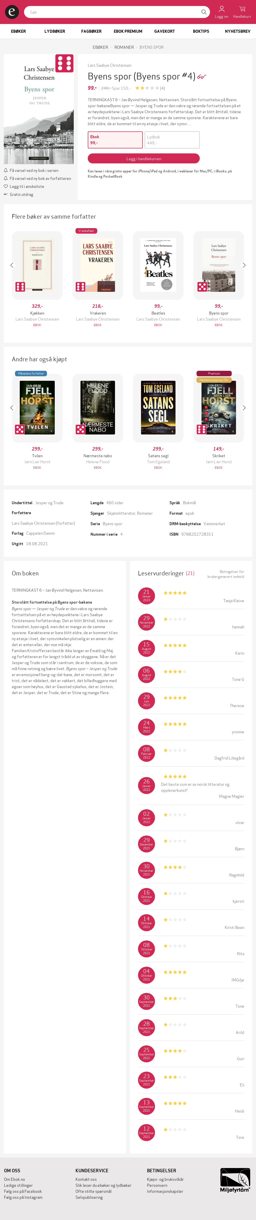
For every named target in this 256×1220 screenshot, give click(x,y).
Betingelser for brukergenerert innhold (226, 574)
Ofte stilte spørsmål (94, 1191)
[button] (14, 279)
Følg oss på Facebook (23, 1191)
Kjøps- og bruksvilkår (165, 1179)
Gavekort (164, 31)
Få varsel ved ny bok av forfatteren (37, 178)
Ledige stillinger (18, 1185)
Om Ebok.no (14, 1179)
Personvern (157, 1185)
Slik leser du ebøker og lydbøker (104, 1185)
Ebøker (18, 31)
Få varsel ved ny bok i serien (31, 170)
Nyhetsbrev (237, 31)
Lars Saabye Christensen (109, 65)
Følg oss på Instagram (23, 1197)
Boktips (201, 31)
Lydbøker (54, 31)
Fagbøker (91, 31)
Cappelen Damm (40, 533)
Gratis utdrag (18, 194)
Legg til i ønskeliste (24, 186)
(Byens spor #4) (165, 75)
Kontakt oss (86, 1179)
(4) (162, 88)
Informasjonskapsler (165, 1191)
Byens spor (112, 523)
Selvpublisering (89, 1197)
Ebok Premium (128, 31)
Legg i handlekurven (143, 158)
